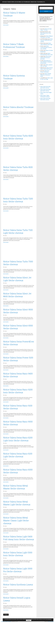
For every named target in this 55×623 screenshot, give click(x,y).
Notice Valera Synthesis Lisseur (18, 584)
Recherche (46, 11)
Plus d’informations (48, 619)
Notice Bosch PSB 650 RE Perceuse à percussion (45, 57)
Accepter (28, 620)
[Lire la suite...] (6, 25)
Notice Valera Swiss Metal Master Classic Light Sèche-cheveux (16, 520)
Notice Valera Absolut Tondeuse (18, 107)
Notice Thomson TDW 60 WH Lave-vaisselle (46, 40)
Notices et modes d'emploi (6, 621)
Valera (5, 18)
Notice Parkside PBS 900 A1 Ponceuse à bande (45, 75)
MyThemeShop (51, 621)
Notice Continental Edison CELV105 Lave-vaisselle (46, 47)
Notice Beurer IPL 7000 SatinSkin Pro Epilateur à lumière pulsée (46, 62)
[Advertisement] (18, 34)
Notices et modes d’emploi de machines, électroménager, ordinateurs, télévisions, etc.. (23, 1)
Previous (6, 614)
